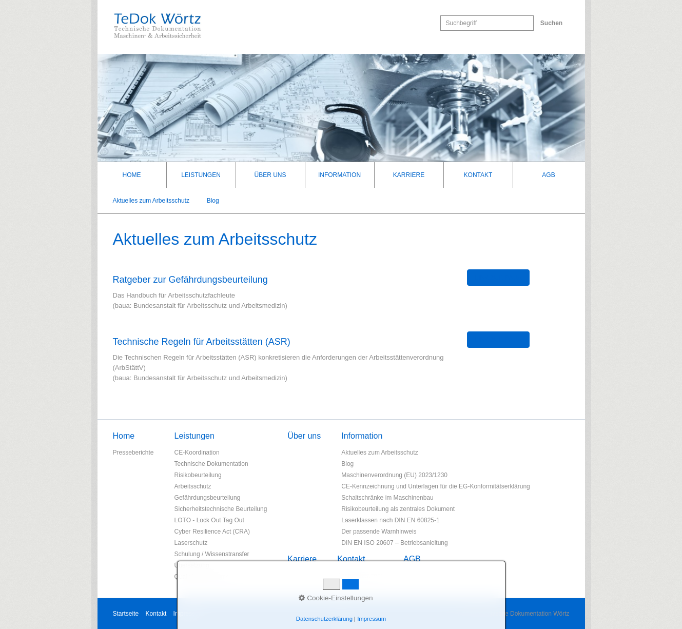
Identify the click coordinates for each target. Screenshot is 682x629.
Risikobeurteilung (198, 475)
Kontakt (478, 175)
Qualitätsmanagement (204, 576)
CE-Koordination (197, 452)
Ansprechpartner (360, 575)
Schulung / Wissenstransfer (211, 554)
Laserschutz (191, 542)
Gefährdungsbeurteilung (207, 497)
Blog (213, 200)
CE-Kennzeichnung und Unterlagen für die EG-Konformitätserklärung (435, 486)
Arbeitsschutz (192, 486)
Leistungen (201, 175)
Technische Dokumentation (211, 463)
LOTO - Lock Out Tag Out (209, 520)
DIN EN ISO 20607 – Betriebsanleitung (394, 542)
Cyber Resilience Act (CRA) (212, 531)
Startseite (126, 613)
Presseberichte (133, 452)
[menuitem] (132, 175)
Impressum (188, 613)
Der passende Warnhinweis (378, 531)
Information (339, 175)
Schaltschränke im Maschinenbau (387, 497)
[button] (498, 277)
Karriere (408, 175)
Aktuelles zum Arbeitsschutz (151, 200)
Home (132, 175)
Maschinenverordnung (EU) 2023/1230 (394, 475)
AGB (548, 175)
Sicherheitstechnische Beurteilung (220, 509)
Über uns (270, 175)
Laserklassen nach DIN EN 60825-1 (390, 520)
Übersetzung (191, 565)
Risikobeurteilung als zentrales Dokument (398, 509)
